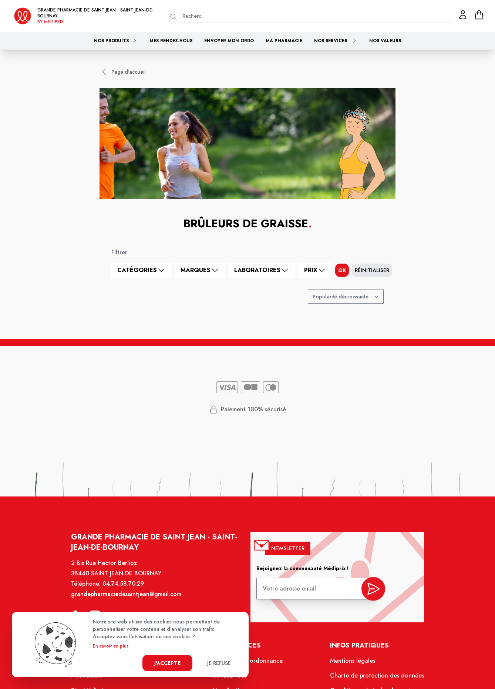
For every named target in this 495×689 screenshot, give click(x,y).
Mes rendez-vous (170, 40)
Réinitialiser (372, 270)
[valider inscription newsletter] (368, 592)
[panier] (479, 15)
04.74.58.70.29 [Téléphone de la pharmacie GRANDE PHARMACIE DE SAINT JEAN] (128, 590)
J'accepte (167, 663)
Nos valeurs (385, 40)
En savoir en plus (111, 646)
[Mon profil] (463, 15)
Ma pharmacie (284, 40)
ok (342, 270)
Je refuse (219, 663)
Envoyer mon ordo (229, 40)
